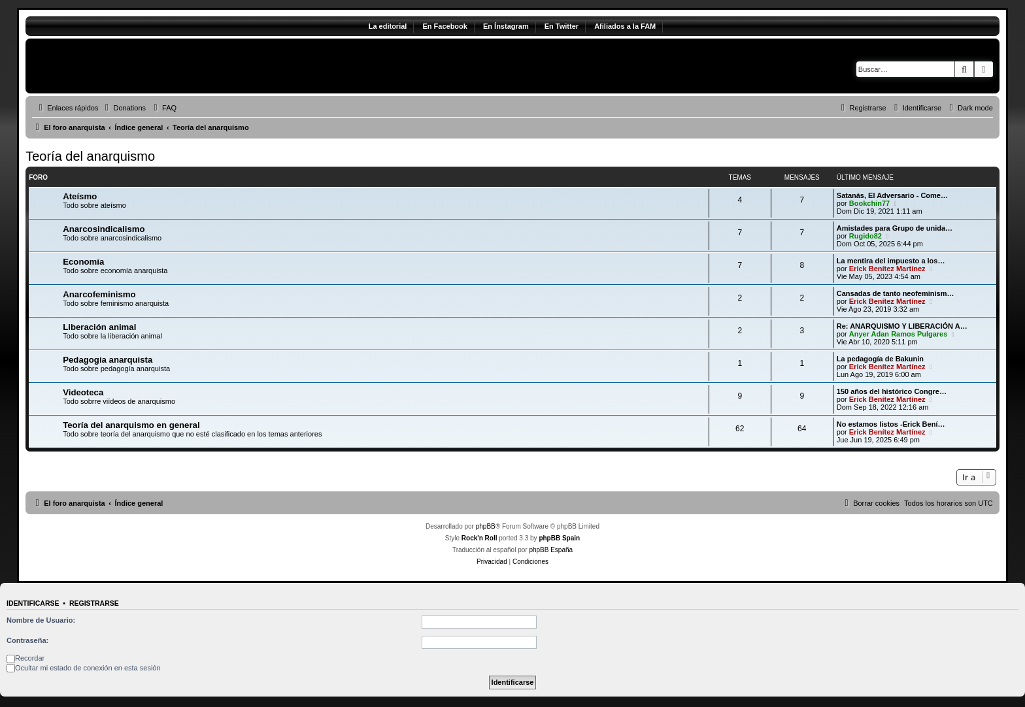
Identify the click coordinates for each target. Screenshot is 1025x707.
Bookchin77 (869, 203)
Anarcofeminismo (99, 294)
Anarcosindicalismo (103, 229)
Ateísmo (80, 196)
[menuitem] (123, 108)
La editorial (388, 26)
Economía (83, 262)
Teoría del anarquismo (90, 156)
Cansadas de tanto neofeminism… (895, 293)
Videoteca (83, 392)
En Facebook (444, 26)
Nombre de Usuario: (41, 620)
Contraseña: (27, 640)
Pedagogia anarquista (107, 360)
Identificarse (33, 603)
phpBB (486, 526)
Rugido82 (865, 236)
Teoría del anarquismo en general (131, 425)
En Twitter (562, 26)
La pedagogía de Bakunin (880, 359)
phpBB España (551, 549)
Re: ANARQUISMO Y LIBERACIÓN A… (902, 326)
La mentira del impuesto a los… (891, 261)
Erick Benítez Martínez (887, 268)
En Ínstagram (506, 26)
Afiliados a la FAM (625, 26)
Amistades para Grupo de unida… (894, 228)
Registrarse (94, 603)
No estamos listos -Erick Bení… (891, 424)
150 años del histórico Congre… (892, 391)
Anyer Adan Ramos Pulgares (898, 334)
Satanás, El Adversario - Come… (892, 195)
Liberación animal (99, 327)
